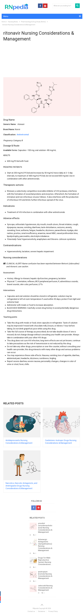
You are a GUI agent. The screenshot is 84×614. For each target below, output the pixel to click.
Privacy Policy (53, 611)
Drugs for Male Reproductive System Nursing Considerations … (45, 561)
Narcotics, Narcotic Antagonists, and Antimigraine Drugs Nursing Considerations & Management (21, 486)
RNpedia (35, 608)
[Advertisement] (42, 60)
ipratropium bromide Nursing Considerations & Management (45, 575)
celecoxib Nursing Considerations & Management (45, 587)
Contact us (31, 611)
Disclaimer (41, 611)
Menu (5, 16)
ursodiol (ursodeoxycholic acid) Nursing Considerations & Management (45, 527)
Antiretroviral (23, 134)
